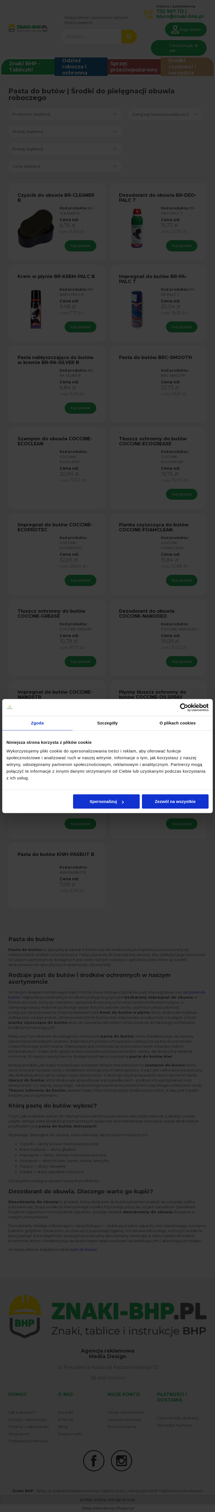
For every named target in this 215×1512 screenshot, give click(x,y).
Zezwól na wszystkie (175, 801)
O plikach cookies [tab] (178, 723)
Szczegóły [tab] (107, 723)
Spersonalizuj (107, 801)
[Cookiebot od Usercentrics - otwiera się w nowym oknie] (184, 707)
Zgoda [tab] (37, 723)
